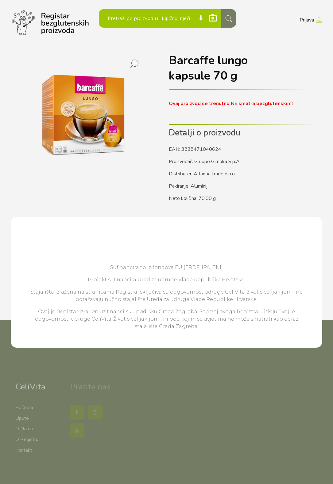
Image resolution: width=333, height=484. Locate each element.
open (134, 63)
